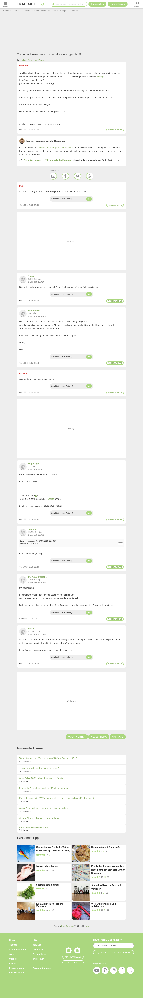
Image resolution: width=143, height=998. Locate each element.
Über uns (13, 959)
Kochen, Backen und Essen (32, 60)
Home (12, 940)
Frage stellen (97, 4)
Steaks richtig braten (47, 866)
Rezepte (50, 499)
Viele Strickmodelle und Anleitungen (103, 905)
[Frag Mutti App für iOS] (69, 951)
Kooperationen (16, 968)
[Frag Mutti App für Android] (77, 951)
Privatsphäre (39, 954)
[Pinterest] (105, 971)
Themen (13, 945)
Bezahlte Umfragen (42, 968)
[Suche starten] (53, 4)
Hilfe (34, 940)
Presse (12, 963)
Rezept (100, 77)
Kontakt (36, 945)
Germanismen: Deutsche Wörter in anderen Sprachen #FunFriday (53, 849)
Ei (36, 495)
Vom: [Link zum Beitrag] (21, 129)
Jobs (11, 954)
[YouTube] (96, 971)
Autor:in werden (17, 949)
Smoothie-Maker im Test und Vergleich (106, 887)
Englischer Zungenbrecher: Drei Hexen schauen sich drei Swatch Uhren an (108, 869)
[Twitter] (77, 176)
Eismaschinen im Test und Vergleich (49, 905)
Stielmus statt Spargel (47, 885)
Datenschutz (38, 949)
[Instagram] (113, 971)
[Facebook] (65, 176)
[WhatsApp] (89, 176)
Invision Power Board (67, 926)
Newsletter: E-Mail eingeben (107, 940)
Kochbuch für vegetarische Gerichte (56, 148)
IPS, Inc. (86, 926)
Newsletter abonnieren (113, 953)
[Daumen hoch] (89, 199)
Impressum (38, 959)
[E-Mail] (53, 176)
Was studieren (16, 973)
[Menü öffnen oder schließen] (5, 4)
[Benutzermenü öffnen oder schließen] (137, 4)
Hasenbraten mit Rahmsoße (105, 847)
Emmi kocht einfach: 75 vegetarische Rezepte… (48, 160)
